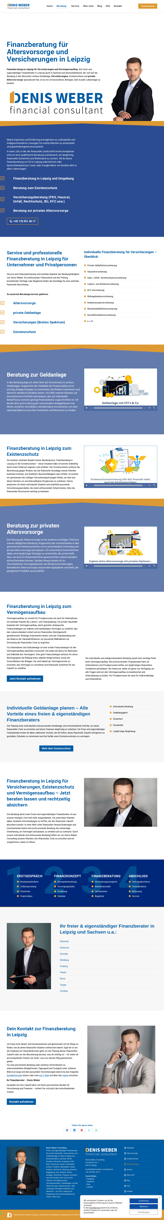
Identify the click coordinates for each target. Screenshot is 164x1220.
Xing (88, 1184)
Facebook (90, 1181)
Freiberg (64, 966)
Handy (65, 1075)
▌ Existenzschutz (131, 1159)
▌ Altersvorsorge (131, 1153)
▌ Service (128, 1170)
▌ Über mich (129, 1175)
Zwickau (64, 991)
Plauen (63, 972)
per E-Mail (44, 1075)
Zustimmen (144, 1201)
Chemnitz (64, 941)
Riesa (62, 978)
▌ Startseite (129, 1148)
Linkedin (89, 1187)
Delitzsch (64, 947)
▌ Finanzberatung (132, 1164)
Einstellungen (95, 1208)
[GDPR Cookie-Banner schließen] (159, 1197)
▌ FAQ (127, 1186)
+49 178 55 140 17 (15, 2)
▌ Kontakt (128, 1191)
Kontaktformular (14, 1075)
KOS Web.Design (77, 1215)
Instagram (90, 1179)
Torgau (63, 985)
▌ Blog (127, 1180)
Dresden (64, 954)
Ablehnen (144, 1206)
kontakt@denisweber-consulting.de (43, 2)
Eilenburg (64, 960)
